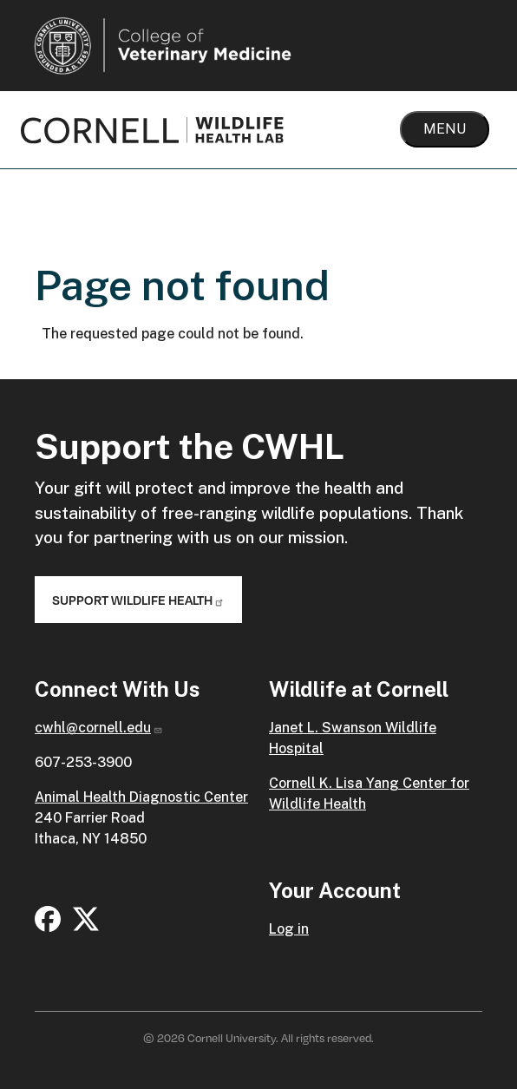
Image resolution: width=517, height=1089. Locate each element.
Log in (289, 929)
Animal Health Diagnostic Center (141, 797)
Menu (444, 129)
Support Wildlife (138, 599)
